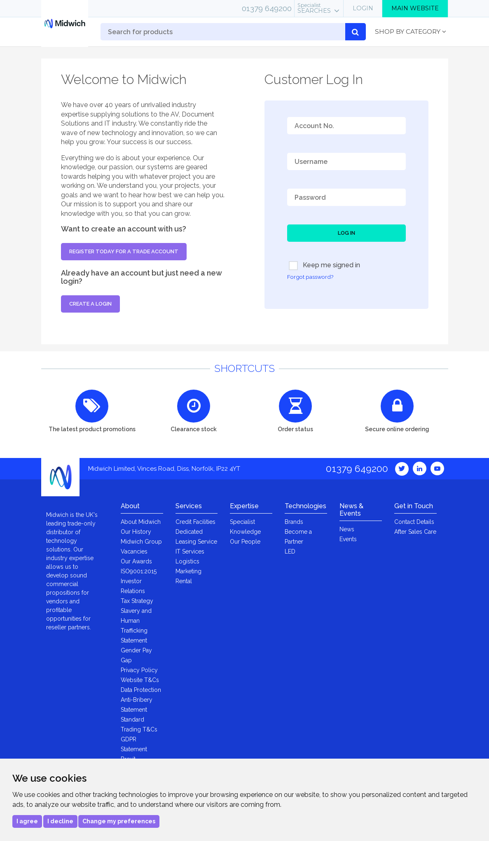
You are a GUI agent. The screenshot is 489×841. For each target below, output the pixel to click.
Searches (314, 8)
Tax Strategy (137, 601)
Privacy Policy (139, 670)
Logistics (187, 561)
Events (348, 539)
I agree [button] (27, 821)
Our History (136, 531)
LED (290, 551)
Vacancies (134, 551)
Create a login (90, 304)
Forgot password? (310, 276)
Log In (346, 233)
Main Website (415, 8)
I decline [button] (60, 821)
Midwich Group (141, 541)
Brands (294, 522)
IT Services (189, 551)
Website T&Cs (140, 680)
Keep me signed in (324, 265)
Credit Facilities (195, 522)
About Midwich (141, 522)
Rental (183, 581)
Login (363, 8)
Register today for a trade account (123, 251)
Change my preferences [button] (118, 821)
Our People (245, 541)
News (346, 529)
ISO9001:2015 (139, 571)
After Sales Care (415, 531)
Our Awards (136, 561)
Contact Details (414, 522)
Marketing (188, 571)
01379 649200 (267, 8)
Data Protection (141, 690)
